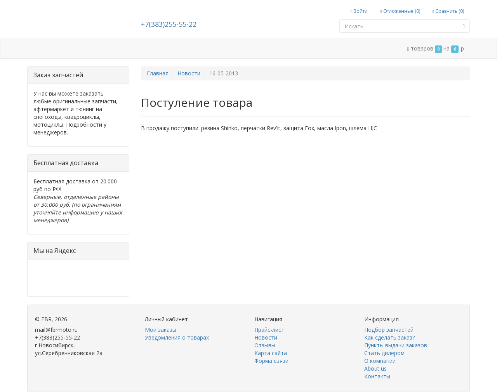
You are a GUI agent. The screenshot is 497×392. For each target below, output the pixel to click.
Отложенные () (400, 11)
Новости (188, 73)
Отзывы (264, 345)
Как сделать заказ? (389, 337)
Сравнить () (448, 11)
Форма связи (271, 360)
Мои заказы (160, 329)
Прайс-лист (269, 329)
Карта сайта (270, 353)
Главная (158, 73)
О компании (380, 360)
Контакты (377, 376)
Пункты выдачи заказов (395, 345)
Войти (359, 11)
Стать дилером (384, 353)
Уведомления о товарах (177, 337)
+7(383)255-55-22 (168, 24)
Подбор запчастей (389, 329)
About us (375, 368)
